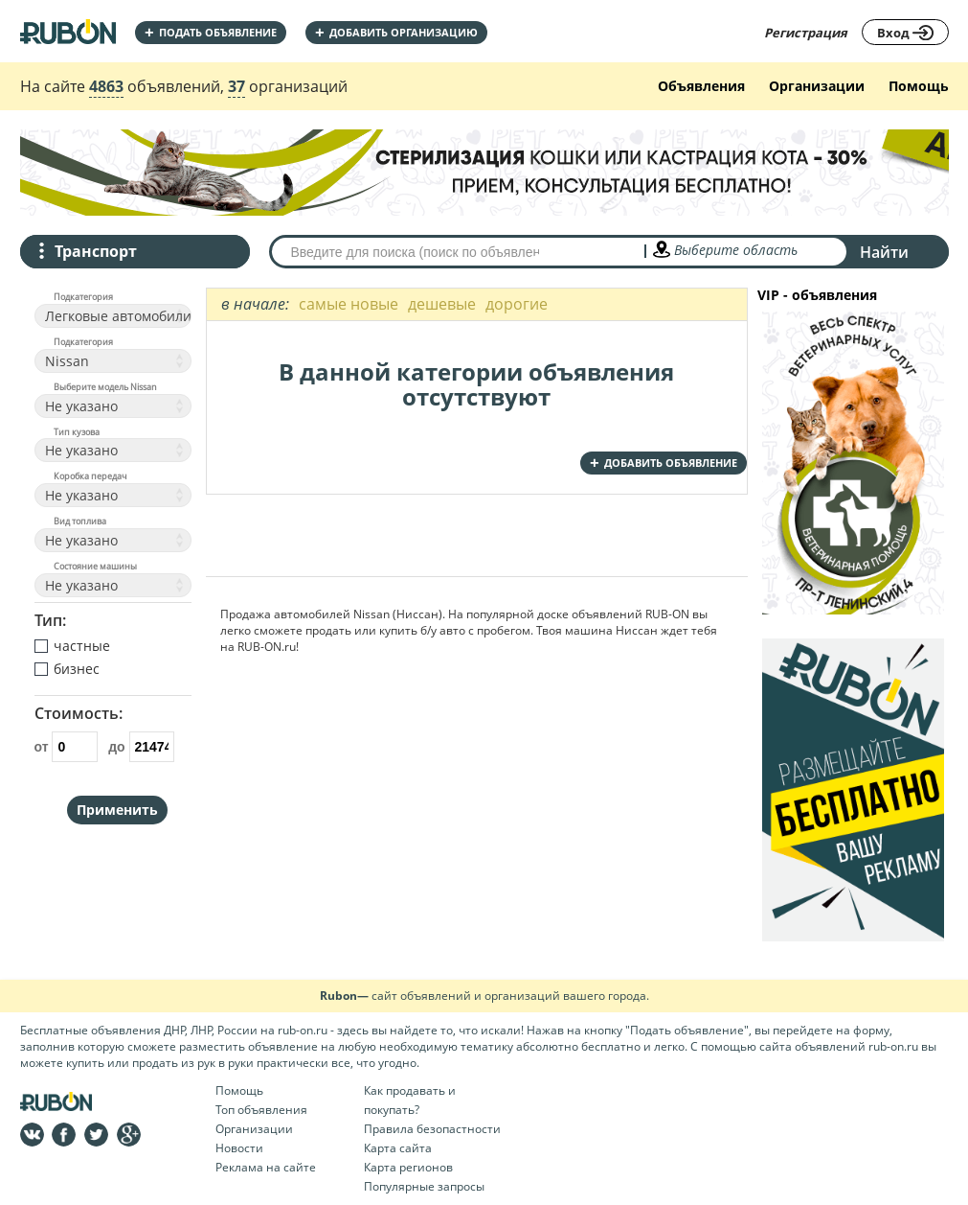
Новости (239, 1148)
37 (236, 86)
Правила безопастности (432, 1129)
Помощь (919, 86)
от (66, 746)
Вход (905, 32)
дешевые (442, 303)
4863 (106, 86)
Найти (884, 252)
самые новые (348, 303)
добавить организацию (396, 32)
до (141, 746)
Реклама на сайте (265, 1167)
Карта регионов (408, 1167)
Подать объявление (211, 32)
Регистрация (805, 32)
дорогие (516, 303)
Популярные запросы (424, 1186)
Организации (817, 86)
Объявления (701, 86)
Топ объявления (261, 1109)
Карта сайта (398, 1148)
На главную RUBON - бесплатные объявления (68, 31)
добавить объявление (663, 463)
